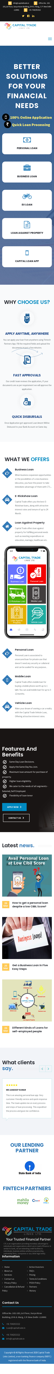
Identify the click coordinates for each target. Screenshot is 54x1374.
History (32, 1290)
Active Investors (36, 1267)
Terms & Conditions (38, 1278)
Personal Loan (27, 148)
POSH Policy (34, 1282)
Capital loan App (27, 261)
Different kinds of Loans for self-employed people (30, 1029)
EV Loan (27, 204)
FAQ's (31, 1270)
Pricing (32, 1274)
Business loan (27, 176)
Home (7, 1267)
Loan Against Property (27, 233)
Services (8, 1274)
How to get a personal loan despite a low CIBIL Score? (30, 904)
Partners (33, 1286)
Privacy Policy (10, 1282)
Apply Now (14, 807)
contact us (16, 818)
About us (8, 1270)
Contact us (9, 1278)
